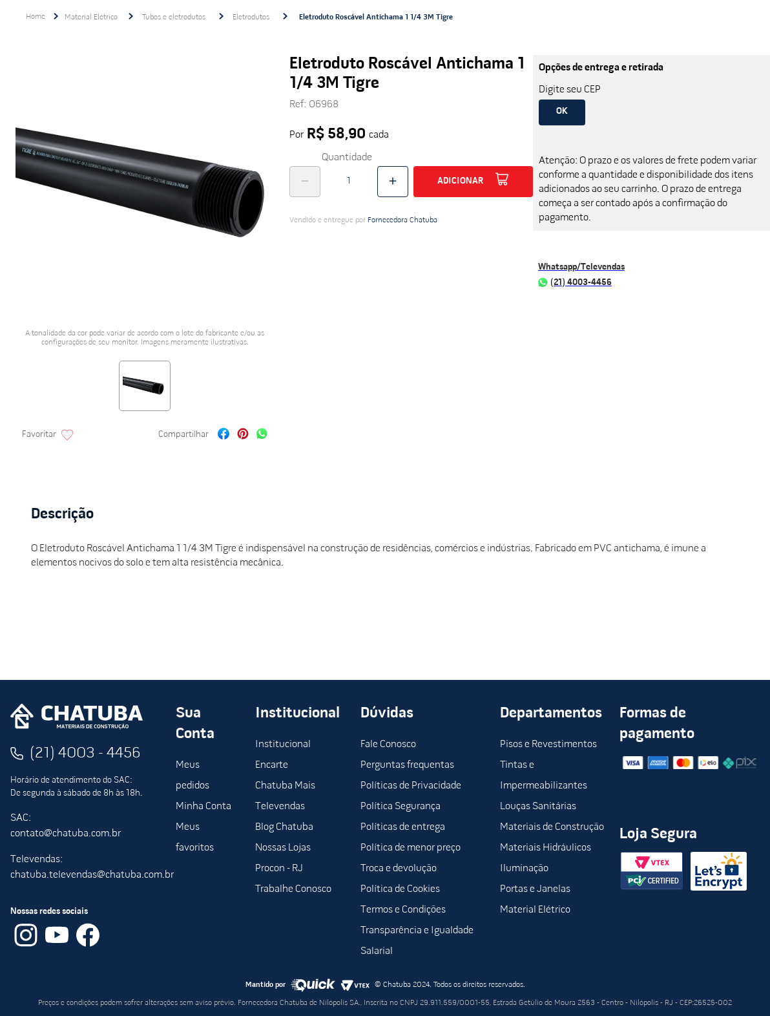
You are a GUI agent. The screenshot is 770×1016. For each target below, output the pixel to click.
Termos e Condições (403, 910)
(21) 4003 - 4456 (85, 753)
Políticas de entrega (402, 827)
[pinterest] (243, 435)
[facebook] (223, 435)
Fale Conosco (388, 744)
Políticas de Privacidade (410, 786)
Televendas (280, 806)
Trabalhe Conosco (293, 889)
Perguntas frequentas (407, 765)
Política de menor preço (410, 848)
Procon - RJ (279, 868)
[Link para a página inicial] (35, 16)
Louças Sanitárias (538, 806)
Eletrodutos (251, 17)
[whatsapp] (261, 435)
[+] (392, 181)
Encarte (271, 765)
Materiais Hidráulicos (545, 848)
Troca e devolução (398, 868)
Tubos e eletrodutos (173, 17)
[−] (304, 181)
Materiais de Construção (552, 827)
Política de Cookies (400, 889)
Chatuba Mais (285, 786)
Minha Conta (203, 806)
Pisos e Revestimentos (548, 744)
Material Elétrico (91, 17)
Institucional (283, 744)
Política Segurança (400, 806)
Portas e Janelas (535, 889)
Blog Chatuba (284, 827)
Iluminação (524, 868)
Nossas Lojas (283, 848)
